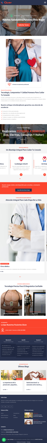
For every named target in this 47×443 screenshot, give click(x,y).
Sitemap (28, 442)
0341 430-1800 (21, 330)
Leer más (5, 389)
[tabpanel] (23, 20)
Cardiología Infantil (35, 164)
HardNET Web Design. (39, 439)
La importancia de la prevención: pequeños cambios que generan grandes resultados (39, 415)
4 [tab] (22, 178)
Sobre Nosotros (4, 415)
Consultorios (16, 413)
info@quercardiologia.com (8, 430)
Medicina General (6, 263)
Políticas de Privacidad (21, 442)
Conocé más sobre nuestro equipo (23, 190)
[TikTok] (11, 406)
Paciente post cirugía (38, 341)
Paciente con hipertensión (23, 341)
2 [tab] (21, 276)
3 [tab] (21, 178)
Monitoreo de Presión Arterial (12, 314)
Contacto (15, 417)
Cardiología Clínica (12, 164)
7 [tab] (27, 178)
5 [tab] (24, 178)
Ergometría (35, 314)
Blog (14, 415)
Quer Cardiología (10, 439)
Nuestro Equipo (4, 417)
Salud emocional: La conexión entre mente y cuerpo (33, 384)
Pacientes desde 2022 (8, 341)
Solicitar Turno (24, 25)
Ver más (3, 271)
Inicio (2, 413)
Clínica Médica (6, 266)
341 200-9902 (15, 432)
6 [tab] (25, 178)
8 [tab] (28, 178)
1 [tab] (18, 178)
